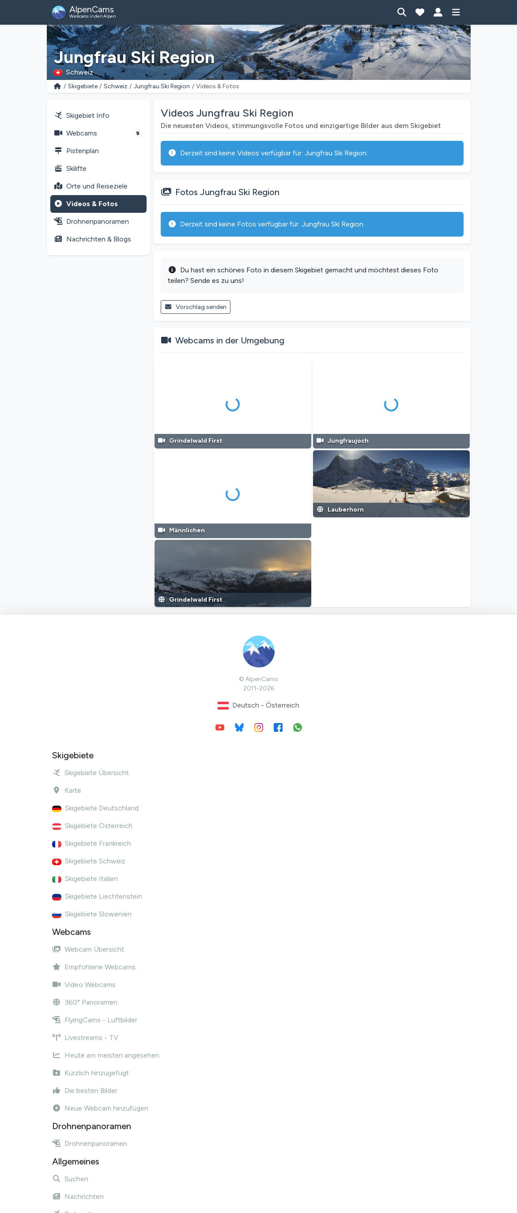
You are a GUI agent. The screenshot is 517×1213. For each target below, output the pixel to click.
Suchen (70, 1179)
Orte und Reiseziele (91, 186)
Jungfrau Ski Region (162, 86)
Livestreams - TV (85, 1037)
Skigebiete (83, 86)
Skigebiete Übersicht (90, 772)
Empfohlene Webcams (94, 967)
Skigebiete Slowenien (92, 914)
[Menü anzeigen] (456, 12)
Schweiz (115, 86)
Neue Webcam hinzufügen (100, 1108)
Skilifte (70, 168)
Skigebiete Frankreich (91, 843)
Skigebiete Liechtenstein (97, 896)
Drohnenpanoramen (91, 221)
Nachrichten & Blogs (92, 239)
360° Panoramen (84, 1002)
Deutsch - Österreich (258, 705)
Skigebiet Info (81, 115)
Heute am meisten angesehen (105, 1055)
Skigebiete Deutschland (95, 808)
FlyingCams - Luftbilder (94, 1020)
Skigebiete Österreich (92, 825)
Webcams (98, 133)
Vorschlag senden (196, 307)
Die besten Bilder (84, 1090)
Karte (66, 790)
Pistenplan (76, 151)
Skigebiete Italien (85, 878)
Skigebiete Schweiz (88, 861)
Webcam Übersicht (88, 949)
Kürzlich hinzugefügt (90, 1073)
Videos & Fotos (86, 204)
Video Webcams (84, 984)
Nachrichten (78, 1196)
